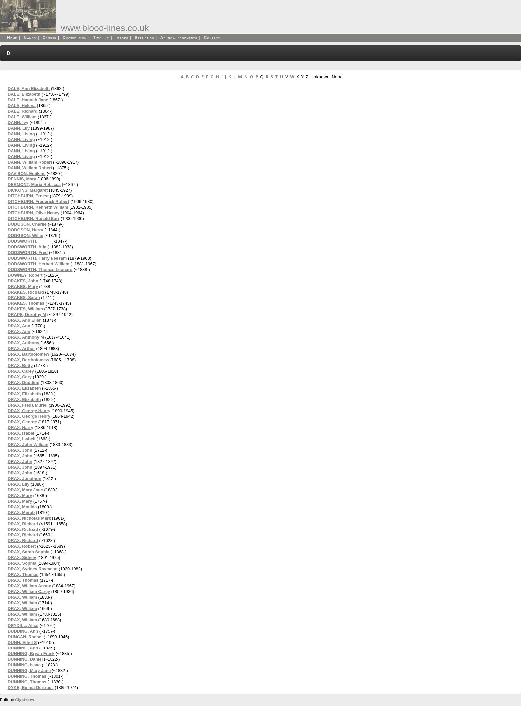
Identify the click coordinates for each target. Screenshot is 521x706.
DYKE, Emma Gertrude (31, 687)
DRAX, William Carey (29, 591)
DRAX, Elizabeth (24, 388)
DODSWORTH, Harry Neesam (37, 258)
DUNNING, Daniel (25, 659)
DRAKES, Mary (23, 286)
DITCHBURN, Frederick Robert (38, 201)
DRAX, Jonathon (24, 478)
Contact (212, 37)
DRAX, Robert (22, 546)
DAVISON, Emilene (27, 173)
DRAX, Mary (20, 495)
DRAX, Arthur (21, 348)
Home (12, 37)
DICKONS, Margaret (28, 190)
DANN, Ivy (18, 122)
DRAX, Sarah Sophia (28, 551)
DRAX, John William (28, 444)
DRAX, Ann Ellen (25, 320)
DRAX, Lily (18, 484)
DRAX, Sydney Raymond (33, 568)
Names (30, 37)
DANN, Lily (19, 128)
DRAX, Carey (21, 371)
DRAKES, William (25, 308)
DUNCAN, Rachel (25, 636)
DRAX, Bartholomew (28, 354)
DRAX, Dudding (23, 382)
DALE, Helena (22, 105)
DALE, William (22, 116)
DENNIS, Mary (22, 179)
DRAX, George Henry (29, 410)
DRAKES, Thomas (26, 303)
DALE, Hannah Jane (28, 99)
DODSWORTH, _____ (29, 241)
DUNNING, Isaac (24, 664)
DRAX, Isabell (21, 438)
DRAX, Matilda (22, 506)
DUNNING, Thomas (27, 676)
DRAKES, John (23, 280)
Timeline (101, 37)
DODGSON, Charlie (27, 224)
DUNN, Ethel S (22, 642)
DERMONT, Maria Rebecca (34, 184)
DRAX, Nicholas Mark (29, 518)
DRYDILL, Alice (23, 625)
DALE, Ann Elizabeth (29, 88)
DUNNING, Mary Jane (29, 670)
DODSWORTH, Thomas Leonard (40, 269)
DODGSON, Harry (25, 229)
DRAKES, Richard (26, 292)
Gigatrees (24, 700)
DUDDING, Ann (23, 631)
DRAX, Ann (19, 325)
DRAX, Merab (21, 512)
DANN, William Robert (30, 162)
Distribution (75, 37)
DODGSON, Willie (25, 235)
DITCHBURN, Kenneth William (38, 207)
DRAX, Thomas (23, 574)
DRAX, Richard (23, 523)
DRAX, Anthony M (26, 337)
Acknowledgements (178, 37)
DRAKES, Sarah (24, 297)
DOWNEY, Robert (25, 275)
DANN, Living (21, 133)
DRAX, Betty (20, 365)
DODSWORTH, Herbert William (38, 263)
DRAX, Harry (20, 427)
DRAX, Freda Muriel (27, 405)
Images (121, 37)
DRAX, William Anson (29, 585)
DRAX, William (22, 597)
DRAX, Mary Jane (25, 489)
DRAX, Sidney (22, 557)
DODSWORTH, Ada (27, 246)
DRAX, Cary (20, 376)
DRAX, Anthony (23, 342)
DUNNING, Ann (23, 648)
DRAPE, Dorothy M (27, 314)
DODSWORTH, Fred (28, 252)
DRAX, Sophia (22, 563)
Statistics (144, 37)
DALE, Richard (23, 111)
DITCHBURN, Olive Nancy (33, 212)
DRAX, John (20, 450)
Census (49, 37)
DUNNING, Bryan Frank (31, 653)
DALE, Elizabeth (24, 94)
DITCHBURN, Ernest (28, 195)
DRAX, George (22, 421)
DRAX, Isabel (21, 433)
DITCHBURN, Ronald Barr (33, 218)
